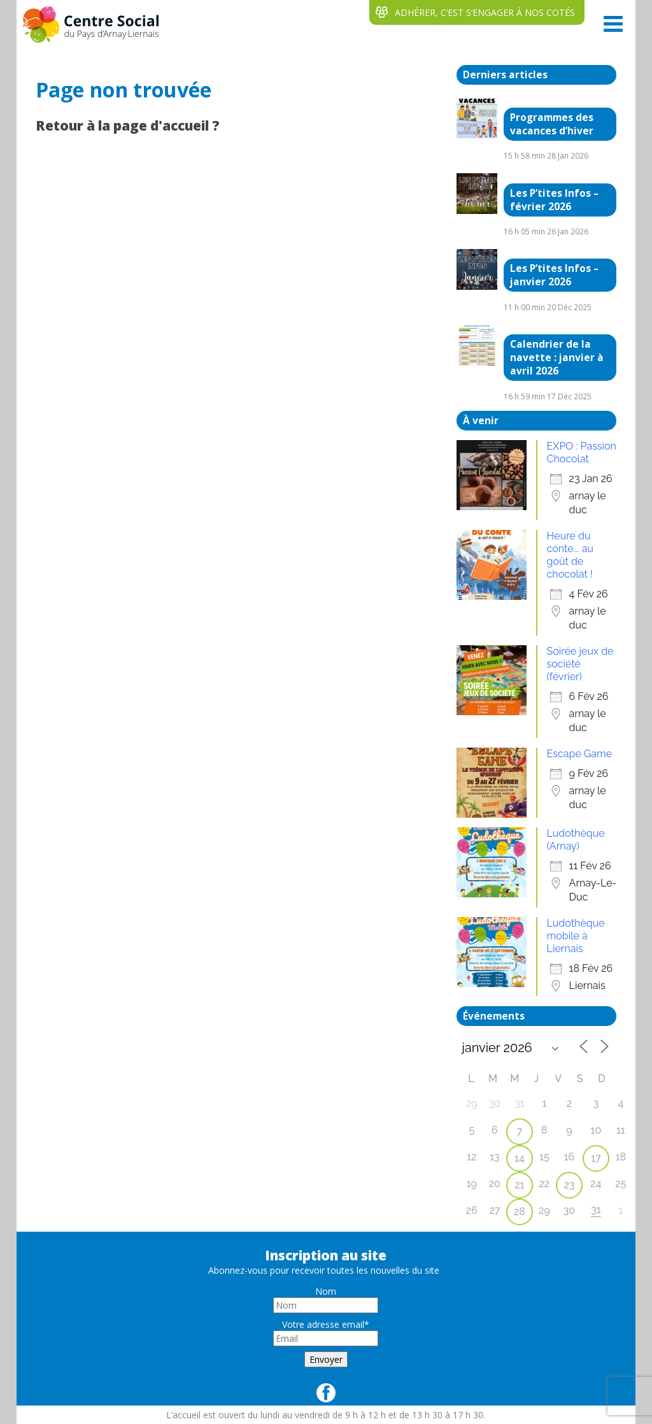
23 (568, 1185)
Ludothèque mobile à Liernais (576, 936)
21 (519, 1185)
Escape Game (580, 754)
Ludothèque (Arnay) (576, 839)
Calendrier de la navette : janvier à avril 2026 (557, 358)
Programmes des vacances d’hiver (551, 124)
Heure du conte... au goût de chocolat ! (570, 555)
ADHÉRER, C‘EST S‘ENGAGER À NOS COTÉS (485, 12)
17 (595, 1158)
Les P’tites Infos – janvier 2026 (554, 275)
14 (519, 1158)
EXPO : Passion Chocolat (581, 452)
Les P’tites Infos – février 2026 (554, 200)
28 (519, 1212)
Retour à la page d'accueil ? (128, 125)
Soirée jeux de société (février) (580, 664)
